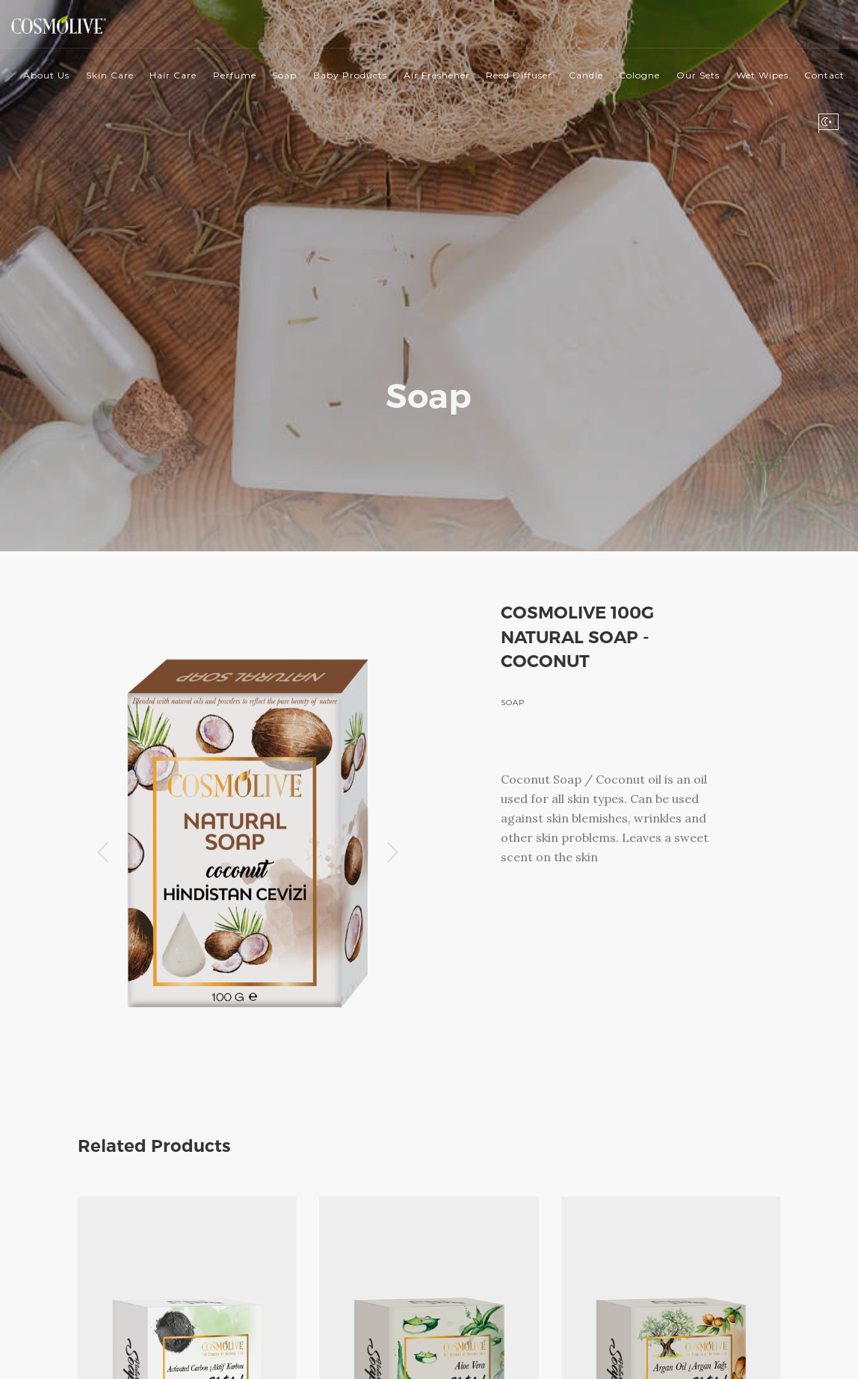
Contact (824, 75)
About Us (46, 75)
